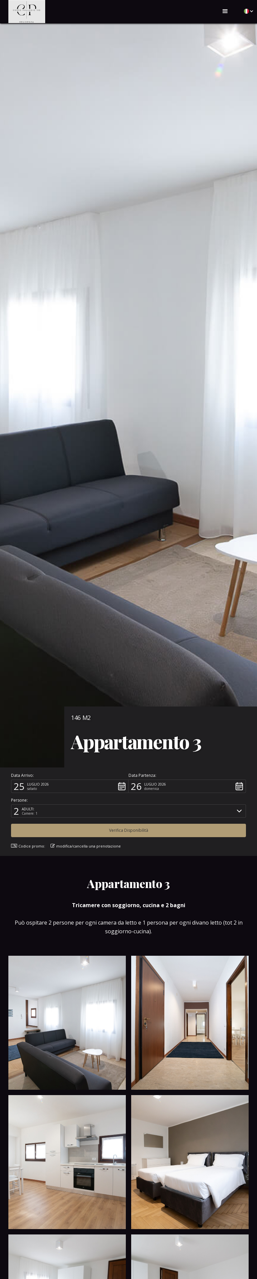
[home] (26, 11)
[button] (225, 11)
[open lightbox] (67, 1023)
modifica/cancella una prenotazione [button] (86, 846)
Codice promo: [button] (28, 846)
